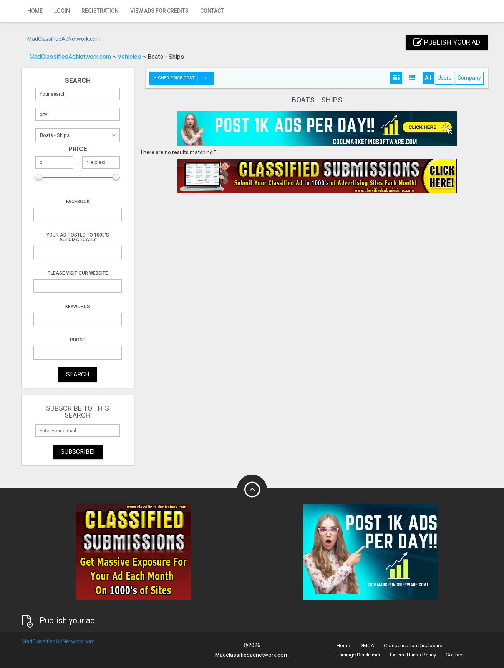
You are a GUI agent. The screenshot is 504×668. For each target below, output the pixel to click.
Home (35, 11)
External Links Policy (413, 655)
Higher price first (183, 78)
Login (62, 11)
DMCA (367, 645)
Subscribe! (78, 451)
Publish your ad (446, 42)
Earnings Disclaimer (358, 655)
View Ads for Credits (159, 11)
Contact (212, 11)
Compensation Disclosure (413, 645)
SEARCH (77, 374)
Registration (100, 11)
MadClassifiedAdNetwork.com (64, 39)
